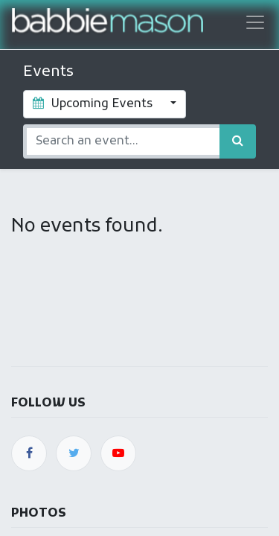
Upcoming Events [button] (94, 104)
